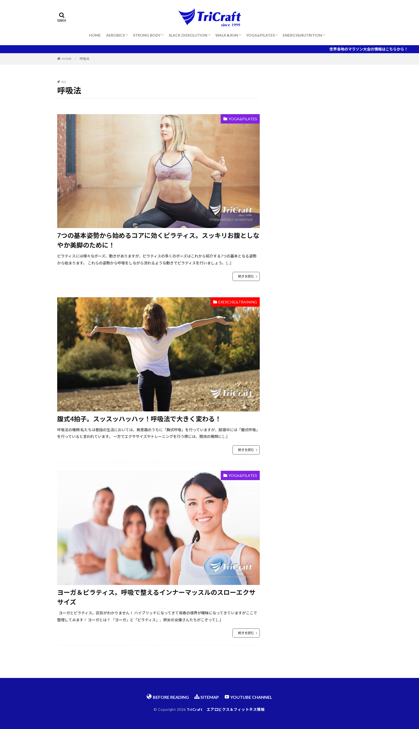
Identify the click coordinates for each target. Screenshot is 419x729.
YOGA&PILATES (260, 35)
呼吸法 (84, 59)
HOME (95, 35)
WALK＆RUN (226, 35)
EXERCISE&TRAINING (237, 302)
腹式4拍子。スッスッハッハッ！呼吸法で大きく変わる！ (139, 419)
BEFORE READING (168, 697)
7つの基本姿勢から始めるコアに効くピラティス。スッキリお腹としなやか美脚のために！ (158, 240)
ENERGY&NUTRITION (302, 35)
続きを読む (246, 276)
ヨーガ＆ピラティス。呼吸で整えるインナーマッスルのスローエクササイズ (156, 597)
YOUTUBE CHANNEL (248, 697)
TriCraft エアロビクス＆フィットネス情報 (226, 709)
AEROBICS (115, 35)
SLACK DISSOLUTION (188, 35)
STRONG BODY (147, 35)
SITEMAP (206, 697)
